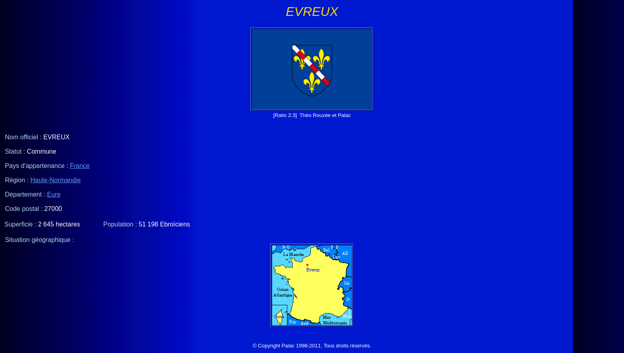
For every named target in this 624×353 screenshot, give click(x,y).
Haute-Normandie (56, 180)
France (80, 165)
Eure (53, 194)
